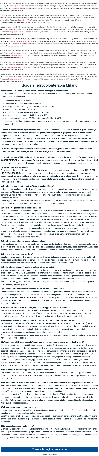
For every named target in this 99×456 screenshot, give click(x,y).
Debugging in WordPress (20, 8)
